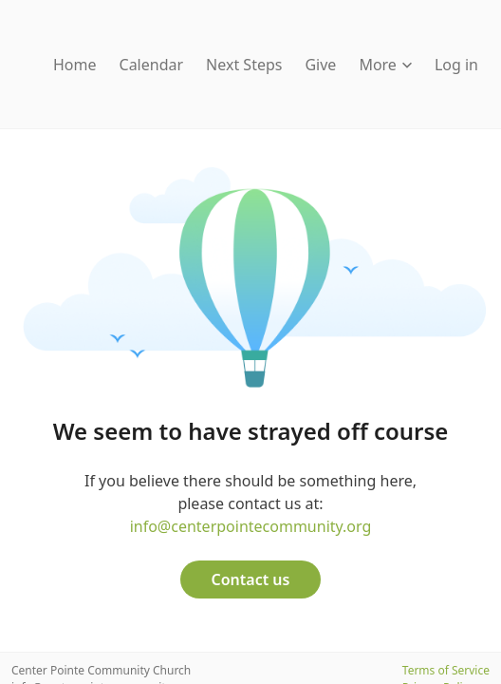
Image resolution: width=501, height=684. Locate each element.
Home (75, 64)
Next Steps (244, 64)
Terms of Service (446, 670)
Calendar (152, 64)
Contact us (251, 579)
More (385, 64)
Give (320, 64)
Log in (456, 64)
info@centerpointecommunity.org (251, 526)
